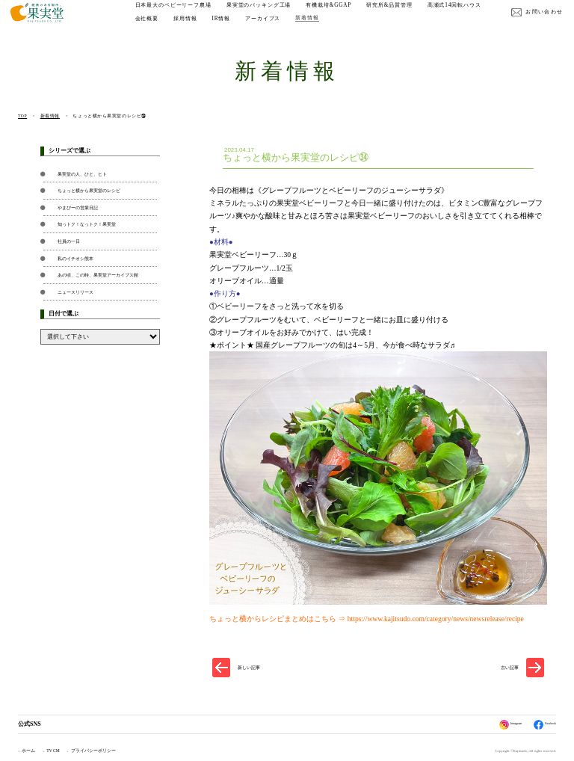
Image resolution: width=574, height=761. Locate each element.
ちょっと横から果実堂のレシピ (89, 190)
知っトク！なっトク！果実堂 (87, 224)
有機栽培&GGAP (336, 13)
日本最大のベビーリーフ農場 (180, 13)
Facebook (540, 725)
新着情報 (383, 27)
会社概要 (222, 27)
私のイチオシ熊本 (75, 258)
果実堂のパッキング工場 (266, 13)
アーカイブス (339, 27)
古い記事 (510, 667)
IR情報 (297, 27)
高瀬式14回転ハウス (169, 27)
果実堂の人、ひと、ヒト (82, 173)
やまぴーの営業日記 (78, 207)
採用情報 (261, 27)
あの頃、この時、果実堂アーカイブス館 (98, 274)
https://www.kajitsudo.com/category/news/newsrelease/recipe (436, 618)
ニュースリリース (75, 292)
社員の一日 (69, 241)
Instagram (497, 725)
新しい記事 (249, 667)
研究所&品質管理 (397, 13)
